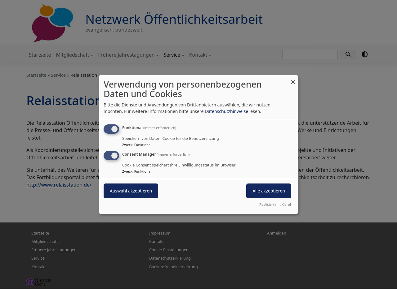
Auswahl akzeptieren (131, 191)
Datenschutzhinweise (226, 111)
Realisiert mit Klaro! (275, 204)
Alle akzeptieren (268, 191)
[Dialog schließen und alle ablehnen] (293, 79)
